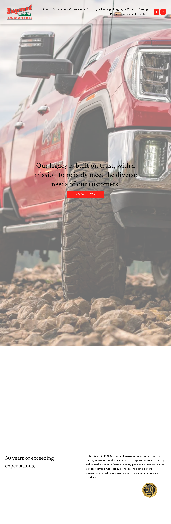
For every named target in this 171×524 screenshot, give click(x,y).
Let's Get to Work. (85, 194)
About (46, 9)
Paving (114, 14)
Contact (143, 14)
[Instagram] (163, 12)
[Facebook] (156, 12)
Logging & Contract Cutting (130, 9)
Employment (128, 14)
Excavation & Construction (68, 9)
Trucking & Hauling (99, 9)
